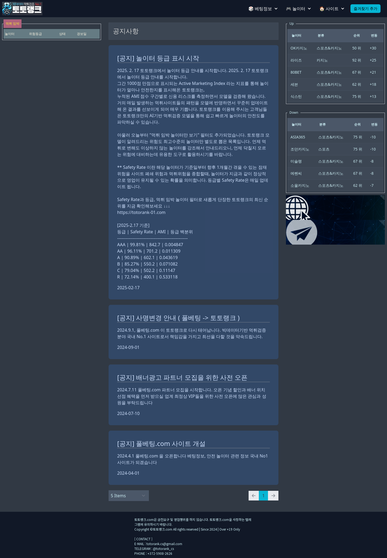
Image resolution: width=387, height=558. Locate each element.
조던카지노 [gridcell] (300, 149)
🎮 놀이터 (298, 9)
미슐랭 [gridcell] (296, 161)
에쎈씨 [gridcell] (296, 173)
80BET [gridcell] (296, 72)
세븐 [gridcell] (294, 84)
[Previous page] (254, 495)
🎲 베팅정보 (262, 9)
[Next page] (273, 495)
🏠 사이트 (331, 9)
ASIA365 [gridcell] (298, 137)
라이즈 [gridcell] (296, 60)
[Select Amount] (129, 495)
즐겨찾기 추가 (365, 8)
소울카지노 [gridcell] (300, 185)
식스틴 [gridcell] (296, 96)
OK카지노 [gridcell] (299, 48)
